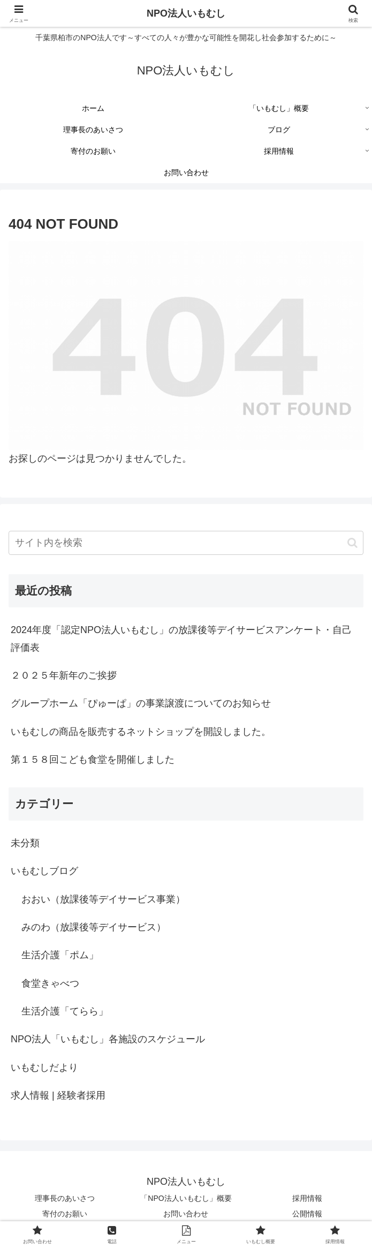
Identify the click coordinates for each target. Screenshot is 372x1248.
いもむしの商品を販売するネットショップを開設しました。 (141, 731)
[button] (352, 543)
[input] (186, 543)
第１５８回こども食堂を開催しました (92, 759)
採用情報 (307, 1198)
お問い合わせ (185, 1213)
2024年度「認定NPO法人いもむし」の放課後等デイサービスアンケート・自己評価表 (181, 638)
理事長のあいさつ (65, 1198)
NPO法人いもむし (186, 13)
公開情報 (307, 1213)
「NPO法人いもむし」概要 (185, 1198)
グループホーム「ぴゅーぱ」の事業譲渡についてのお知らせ (141, 703)
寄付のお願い (64, 1213)
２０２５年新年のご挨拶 (64, 675)
